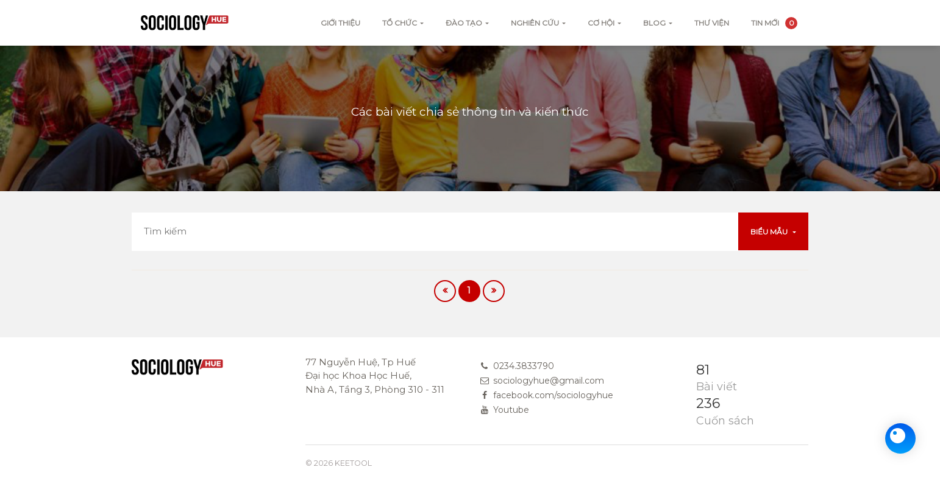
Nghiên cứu (535, 22)
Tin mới (774, 23)
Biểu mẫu (769, 231)
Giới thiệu (340, 22)
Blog (654, 22)
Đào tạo (464, 22)
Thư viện (711, 22)
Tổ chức (399, 22)
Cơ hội (601, 22)
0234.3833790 (523, 366)
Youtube (511, 410)
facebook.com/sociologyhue (553, 395)
